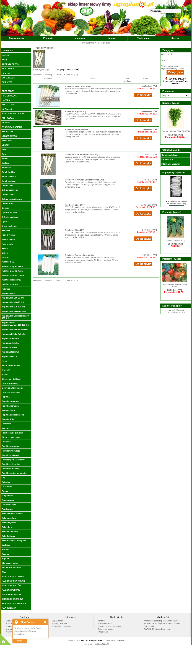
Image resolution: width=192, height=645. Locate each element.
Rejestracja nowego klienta (172, 68)
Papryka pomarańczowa (13, 415)
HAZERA (6, 100)
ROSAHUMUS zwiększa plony (157, 629)
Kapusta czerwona (10, 338)
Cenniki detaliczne (169, 155)
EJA (4, 87)
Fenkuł (5, 248)
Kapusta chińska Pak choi (14, 334)
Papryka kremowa (10, 406)
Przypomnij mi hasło (169, 66)
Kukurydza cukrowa (11, 365)
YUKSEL (6, 145)
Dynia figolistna (9, 226)
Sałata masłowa (9, 518)
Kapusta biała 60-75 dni (13, 302)
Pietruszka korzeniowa (12, 433)
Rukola (5, 491)
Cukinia (5, 208)
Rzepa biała (7, 495)
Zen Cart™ (121, 640)
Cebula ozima (8, 194)
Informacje (80, 38)
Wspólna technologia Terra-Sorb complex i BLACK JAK (162, 624)
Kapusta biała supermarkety (15, 329)
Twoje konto (143, 38)
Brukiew (5, 163)
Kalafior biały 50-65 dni (12, 266)
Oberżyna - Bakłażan (11, 379)
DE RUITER (7, 82)
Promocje (48, 38)
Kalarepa (6, 289)
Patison (5, 428)
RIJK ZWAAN (8, 118)
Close (45, 622)
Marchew (6, 370)
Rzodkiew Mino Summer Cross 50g (81, 155)
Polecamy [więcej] (171, 259)
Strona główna (16, 38)
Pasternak (6, 424)
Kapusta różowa (9, 347)
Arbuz (4, 150)
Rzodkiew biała (9, 505)
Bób (4, 154)
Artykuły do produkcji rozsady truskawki (161, 621)
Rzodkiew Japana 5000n (76, 129)
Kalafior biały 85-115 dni (13, 275)
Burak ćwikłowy (9, 172)
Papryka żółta (8, 419)
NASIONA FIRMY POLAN (13, 581)
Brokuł (5, 158)
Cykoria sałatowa (10, 217)
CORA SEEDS (8, 78)
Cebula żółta (7, 203)
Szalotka (6, 545)
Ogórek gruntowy (10, 383)
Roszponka (7, 487)
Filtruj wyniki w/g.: (41, 70)
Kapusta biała (8, 293)
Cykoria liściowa (9, 212)
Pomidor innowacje (11, 451)
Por (3, 478)
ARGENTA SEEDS (10, 64)
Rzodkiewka (7, 509)
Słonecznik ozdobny (11, 567)
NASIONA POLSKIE (11, 590)
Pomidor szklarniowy (11, 464)
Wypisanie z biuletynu (61, 626)
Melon (4, 374)
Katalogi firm (167, 159)
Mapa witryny (57, 621)
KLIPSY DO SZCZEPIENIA (14, 603)
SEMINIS (6, 123)
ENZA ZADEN (8, 91)
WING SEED (7, 140)
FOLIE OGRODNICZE (11, 594)
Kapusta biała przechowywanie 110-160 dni (15, 324)
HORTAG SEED (9, 105)
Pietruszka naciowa (11, 437)
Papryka (5, 397)
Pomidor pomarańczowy (13, 460)
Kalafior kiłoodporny (11, 280)
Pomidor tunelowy (10, 469)
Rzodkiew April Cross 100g (77, 86)
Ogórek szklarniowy (11, 392)
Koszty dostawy (105, 623)
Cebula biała (7, 185)
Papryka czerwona (10, 401)
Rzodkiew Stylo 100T (75, 205)
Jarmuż (5, 257)
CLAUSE (6, 73)
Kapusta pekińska (10, 343)
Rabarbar (6, 482)
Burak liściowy (8, 176)
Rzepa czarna (8, 500)
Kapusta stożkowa (10, 352)
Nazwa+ (93, 79)
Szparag (5, 554)
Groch (4, 253)
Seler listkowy (8, 536)
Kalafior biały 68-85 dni (12, 271)
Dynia (4, 221)
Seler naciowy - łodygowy (14, 540)
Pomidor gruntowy (10, 446)
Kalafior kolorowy (10, 284)
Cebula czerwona (10, 190)
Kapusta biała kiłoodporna (14, 311)
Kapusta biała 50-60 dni (13, 298)
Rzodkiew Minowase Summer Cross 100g (84, 180)
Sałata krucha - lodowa (12, 514)
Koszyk (175, 38)
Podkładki (6, 442)
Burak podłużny (9, 181)
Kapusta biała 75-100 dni (13, 307)
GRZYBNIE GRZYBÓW (12, 599)
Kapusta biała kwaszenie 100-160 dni (15, 317)
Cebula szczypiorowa (12, 199)
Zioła (4, 572)
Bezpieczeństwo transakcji (109, 626)
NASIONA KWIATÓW (11, 585)
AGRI (4, 60)
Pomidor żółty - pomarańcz (14, 473)
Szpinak (5, 558)
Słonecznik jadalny (10, 563)
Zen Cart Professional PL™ (92, 640)
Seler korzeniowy (10, 532)
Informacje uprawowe (171, 164)
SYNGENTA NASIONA (12, 127)
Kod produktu (127, 80)
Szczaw (5, 550)
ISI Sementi (7, 109)
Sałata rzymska (9, 523)
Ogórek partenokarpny (12, 388)
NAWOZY (6, 55)
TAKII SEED (7, 132)
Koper (4, 361)
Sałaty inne (7, 527)
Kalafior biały (8, 262)
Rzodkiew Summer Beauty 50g (79, 255)
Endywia (6, 230)
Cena (145, 79)
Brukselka (6, 168)
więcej (19, 641)
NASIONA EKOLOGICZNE (14, 114)
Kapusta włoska (9, 356)
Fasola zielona (8, 239)
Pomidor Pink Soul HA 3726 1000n (174, 283)
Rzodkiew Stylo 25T (74, 230)
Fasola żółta (7, 244)
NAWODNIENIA (9, 608)
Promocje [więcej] (171, 212)
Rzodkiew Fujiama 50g (75, 111)
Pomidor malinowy (10, 455)
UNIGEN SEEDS (9, 136)
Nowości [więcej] (171, 103)
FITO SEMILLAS (9, 96)
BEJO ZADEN (8, 69)
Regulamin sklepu (106, 629)
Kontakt (112, 38)
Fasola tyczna (8, 235)
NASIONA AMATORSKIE (13, 576)
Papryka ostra (8, 410)
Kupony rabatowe (59, 623)
